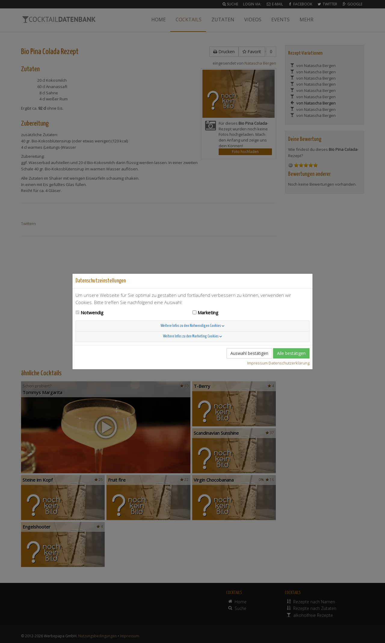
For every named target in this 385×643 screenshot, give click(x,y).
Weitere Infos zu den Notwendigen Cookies (192, 326)
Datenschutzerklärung (289, 363)
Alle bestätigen (291, 353)
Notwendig (92, 312)
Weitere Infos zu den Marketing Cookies (192, 336)
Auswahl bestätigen (249, 353)
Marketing (208, 312)
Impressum (257, 363)
